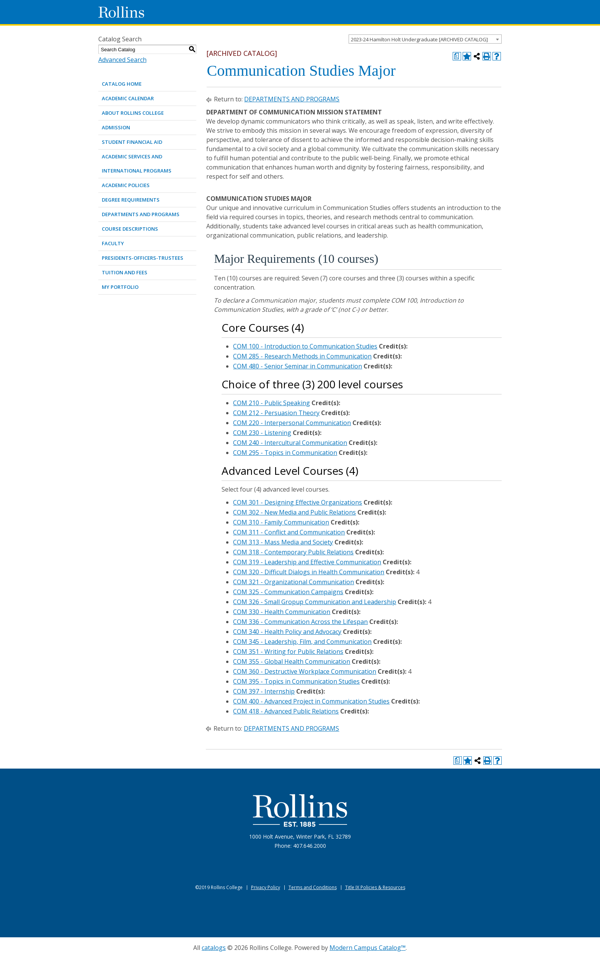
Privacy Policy (265, 887)
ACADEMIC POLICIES (126, 185)
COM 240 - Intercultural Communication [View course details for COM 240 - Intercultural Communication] (290, 442)
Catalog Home (122, 83)
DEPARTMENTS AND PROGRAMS (140, 214)
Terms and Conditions (313, 887)
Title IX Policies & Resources (375, 887)
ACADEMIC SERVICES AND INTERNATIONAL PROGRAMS (136, 163)
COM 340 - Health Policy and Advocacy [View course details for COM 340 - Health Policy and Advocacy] (287, 631)
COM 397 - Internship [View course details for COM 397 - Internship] (264, 691)
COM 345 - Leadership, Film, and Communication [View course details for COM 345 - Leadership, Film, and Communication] (302, 641)
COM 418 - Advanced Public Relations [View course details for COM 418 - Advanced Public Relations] (286, 711)
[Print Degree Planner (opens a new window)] (457, 56)
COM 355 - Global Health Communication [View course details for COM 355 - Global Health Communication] (291, 661)
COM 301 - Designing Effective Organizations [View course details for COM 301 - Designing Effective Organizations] (297, 502)
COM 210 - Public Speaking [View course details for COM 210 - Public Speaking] (271, 403)
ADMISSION (116, 127)
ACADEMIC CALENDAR (128, 98)
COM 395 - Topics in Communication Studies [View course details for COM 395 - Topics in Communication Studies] (296, 681)
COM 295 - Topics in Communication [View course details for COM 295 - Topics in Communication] (285, 452)
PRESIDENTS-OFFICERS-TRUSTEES (142, 257)
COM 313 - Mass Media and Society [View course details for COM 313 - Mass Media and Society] (283, 542)
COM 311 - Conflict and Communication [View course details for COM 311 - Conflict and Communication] (289, 532)
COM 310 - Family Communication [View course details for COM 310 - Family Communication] (281, 522)
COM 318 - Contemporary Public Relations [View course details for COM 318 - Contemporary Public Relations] (293, 552)
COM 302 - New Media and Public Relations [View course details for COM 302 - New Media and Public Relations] (294, 512)
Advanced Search (122, 59)
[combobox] (425, 39)
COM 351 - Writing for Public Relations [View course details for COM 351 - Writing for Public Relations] (288, 651)
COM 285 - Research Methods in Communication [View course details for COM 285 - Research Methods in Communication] (302, 356)
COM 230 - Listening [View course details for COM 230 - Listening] (262, 432)
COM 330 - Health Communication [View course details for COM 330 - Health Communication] (281, 612)
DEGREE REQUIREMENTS (131, 199)
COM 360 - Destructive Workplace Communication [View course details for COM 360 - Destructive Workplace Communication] (304, 671)
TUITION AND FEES (124, 272)
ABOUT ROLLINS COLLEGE (133, 112)
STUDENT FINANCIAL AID (132, 141)
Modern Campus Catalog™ (367, 947)
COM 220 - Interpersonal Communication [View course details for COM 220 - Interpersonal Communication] (292, 423)
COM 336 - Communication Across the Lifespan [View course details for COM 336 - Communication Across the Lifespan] (300, 621)
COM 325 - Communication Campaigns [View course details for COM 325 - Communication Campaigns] (288, 592)
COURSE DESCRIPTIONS (130, 228)
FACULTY (113, 243)
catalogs (214, 947)
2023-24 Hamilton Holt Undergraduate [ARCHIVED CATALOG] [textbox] (419, 39)
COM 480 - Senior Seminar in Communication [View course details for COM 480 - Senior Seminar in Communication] (297, 366)
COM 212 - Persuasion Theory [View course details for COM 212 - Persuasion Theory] (276, 413)
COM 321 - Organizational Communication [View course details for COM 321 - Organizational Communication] (293, 582)
